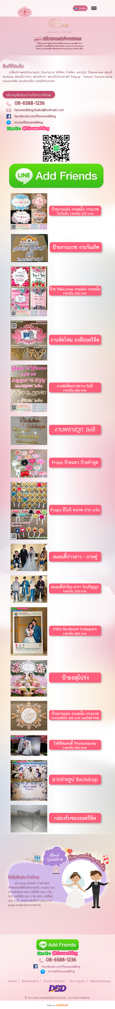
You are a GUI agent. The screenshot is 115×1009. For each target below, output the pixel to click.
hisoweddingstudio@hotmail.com (39, 109)
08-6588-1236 (29, 102)
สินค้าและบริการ (30, 981)
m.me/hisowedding (28, 122)
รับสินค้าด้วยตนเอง (100, 981)
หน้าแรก (12, 981)
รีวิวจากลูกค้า (77, 981)
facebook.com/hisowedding (35, 115)
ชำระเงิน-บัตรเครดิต (54, 981)
